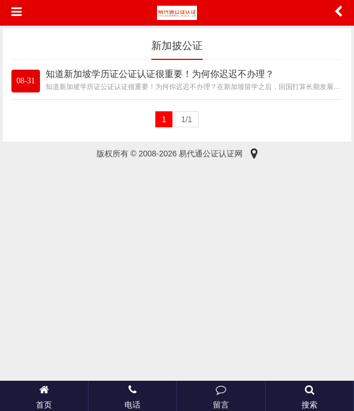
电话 (132, 395)
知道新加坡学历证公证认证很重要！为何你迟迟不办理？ (160, 74)
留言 (221, 395)
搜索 (309, 395)
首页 (44, 395)
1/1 (186, 119)
